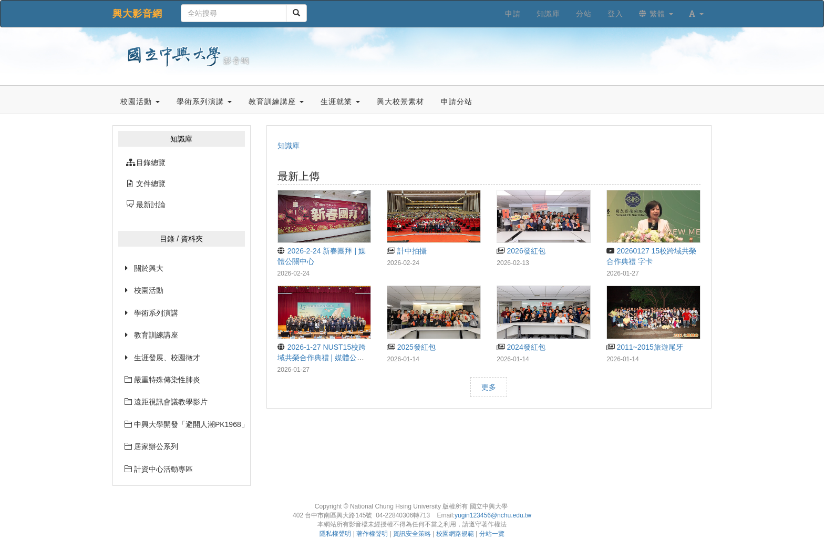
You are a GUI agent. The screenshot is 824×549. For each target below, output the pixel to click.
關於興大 (148, 268)
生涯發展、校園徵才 (167, 357)
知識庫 (288, 145)
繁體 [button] (656, 13)
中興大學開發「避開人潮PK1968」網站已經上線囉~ (185, 424)
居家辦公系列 (151, 446)
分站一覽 (491, 533)
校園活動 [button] (140, 101)
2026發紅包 (521, 251)
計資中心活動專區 (159, 469)
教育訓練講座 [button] (276, 101)
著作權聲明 (372, 533)
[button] (696, 14)
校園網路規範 (455, 533)
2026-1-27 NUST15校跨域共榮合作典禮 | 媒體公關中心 (321, 357)
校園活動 (148, 290)
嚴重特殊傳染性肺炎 (162, 379)
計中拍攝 (406, 251)
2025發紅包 (411, 347)
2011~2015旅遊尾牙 (644, 347)
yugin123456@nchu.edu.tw (493, 515)
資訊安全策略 (412, 533)
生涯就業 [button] (340, 101)
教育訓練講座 (156, 335)
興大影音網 (137, 13)
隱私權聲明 (335, 533)
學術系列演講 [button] (204, 101)
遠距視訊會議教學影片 (166, 402)
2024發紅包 (521, 347)
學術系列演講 (156, 313)
